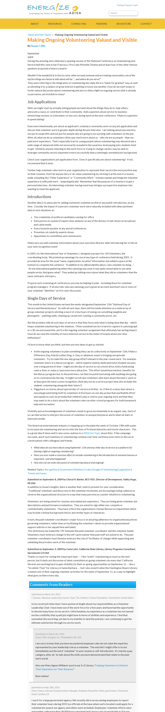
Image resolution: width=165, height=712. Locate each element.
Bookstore (124, 23)
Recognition (51, 469)
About (35, 23)
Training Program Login (127, 5)
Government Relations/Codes (75, 469)
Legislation (125, 469)
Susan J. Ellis (38, 45)
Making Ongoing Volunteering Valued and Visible (81, 34)
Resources (55, 23)
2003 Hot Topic (91, 433)
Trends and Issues (37, 473)
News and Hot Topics (39, 34)
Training (101, 23)
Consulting (78, 23)
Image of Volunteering (105, 469)
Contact (146, 23)
